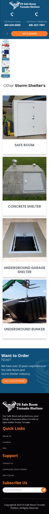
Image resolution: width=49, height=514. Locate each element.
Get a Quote (8, 475)
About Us (7, 436)
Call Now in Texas (12, 21)
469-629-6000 (12, 25)
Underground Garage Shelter (24, 269)
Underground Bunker (24, 329)
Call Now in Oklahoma (37, 21)
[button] (7, 34)
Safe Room (24, 145)
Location (7, 442)
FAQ (4, 448)
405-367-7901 (37, 25)
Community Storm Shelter (15, 469)
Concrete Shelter (24, 206)
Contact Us (8, 463)
